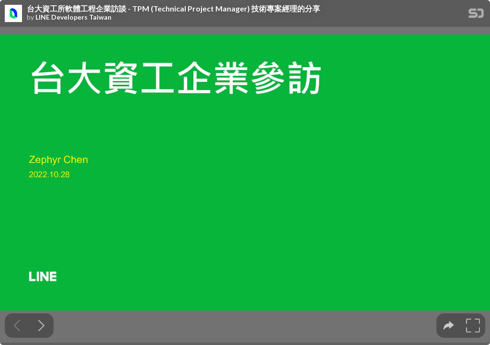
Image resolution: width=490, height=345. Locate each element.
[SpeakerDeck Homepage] (476, 15)
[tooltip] (448, 325)
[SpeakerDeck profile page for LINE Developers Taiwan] (13, 14)
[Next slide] (41, 325)
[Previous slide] (17, 325)
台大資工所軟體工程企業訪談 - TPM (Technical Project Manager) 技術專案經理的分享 (173, 8)
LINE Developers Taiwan (73, 17)
